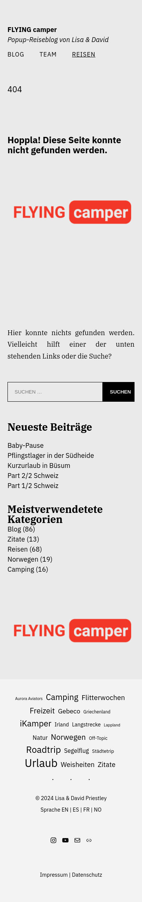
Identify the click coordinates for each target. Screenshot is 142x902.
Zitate (16, 539)
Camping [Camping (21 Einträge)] (62, 696)
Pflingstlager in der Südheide (50, 455)
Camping (20, 569)
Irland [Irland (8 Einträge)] (62, 724)
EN (65, 809)
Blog (15, 54)
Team (48, 54)
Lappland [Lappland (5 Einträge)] (112, 725)
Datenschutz (87, 874)
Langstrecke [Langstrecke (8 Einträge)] (86, 724)
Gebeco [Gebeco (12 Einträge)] (69, 711)
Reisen (17, 549)
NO (97, 809)
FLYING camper (32, 29)
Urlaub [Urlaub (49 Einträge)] (41, 763)
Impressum (54, 874)
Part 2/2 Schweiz (32, 475)
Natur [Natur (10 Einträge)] (40, 737)
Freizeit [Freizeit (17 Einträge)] (42, 711)
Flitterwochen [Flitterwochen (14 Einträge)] (103, 697)
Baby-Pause (25, 445)
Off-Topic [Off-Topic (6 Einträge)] (98, 738)
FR (86, 809)
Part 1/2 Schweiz (32, 485)
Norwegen (22, 559)
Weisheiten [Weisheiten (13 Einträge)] (78, 764)
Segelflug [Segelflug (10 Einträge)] (76, 750)
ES (76, 809)
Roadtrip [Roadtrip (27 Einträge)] (43, 749)
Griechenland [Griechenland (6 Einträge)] (97, 712)
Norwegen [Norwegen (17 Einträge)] (68, 737)
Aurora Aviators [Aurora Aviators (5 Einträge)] (29, 698)
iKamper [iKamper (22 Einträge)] (36, 723)
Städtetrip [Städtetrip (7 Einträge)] (103, 751)
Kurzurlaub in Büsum (38, 465)
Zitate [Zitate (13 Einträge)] (106, 764)
